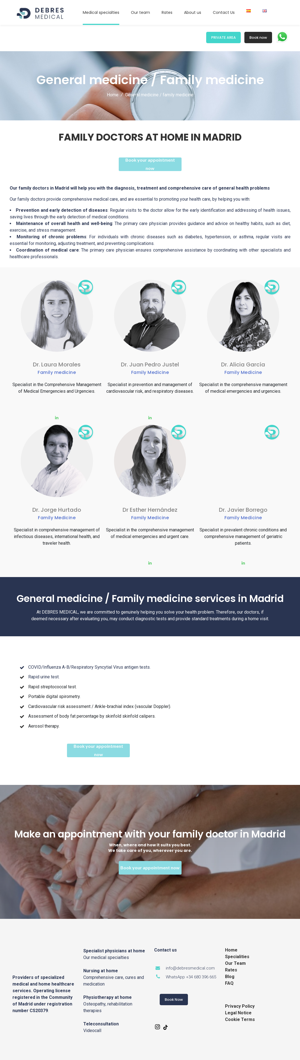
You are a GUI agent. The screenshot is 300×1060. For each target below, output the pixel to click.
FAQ (229, 983)
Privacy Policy (240, 1006)
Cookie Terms (240, 1019)
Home (112, 94)
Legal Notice (238, 1012)
